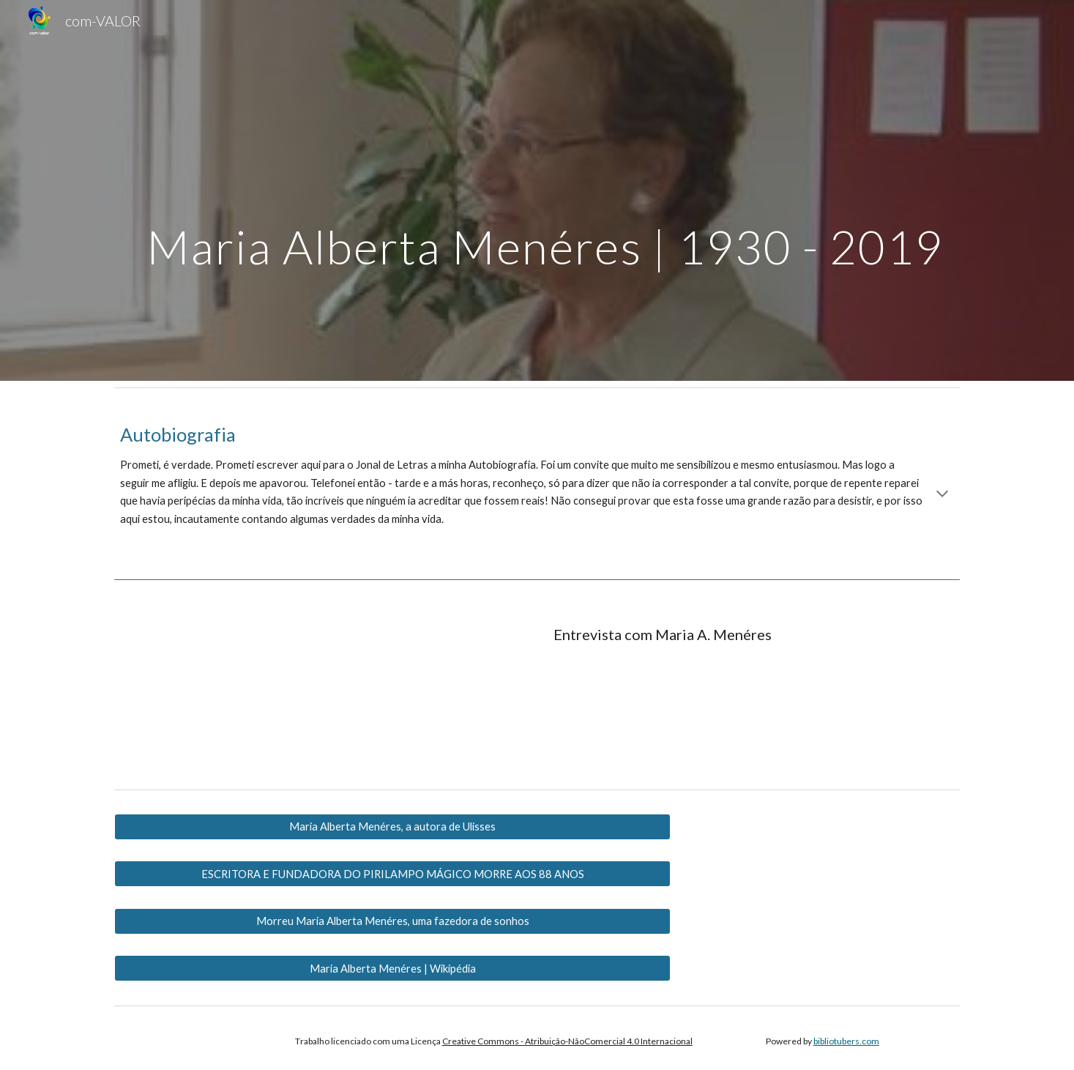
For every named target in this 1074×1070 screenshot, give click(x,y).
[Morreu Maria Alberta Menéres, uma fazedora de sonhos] (392, 921)
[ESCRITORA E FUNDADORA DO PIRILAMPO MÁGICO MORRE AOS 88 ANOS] (392, 874)
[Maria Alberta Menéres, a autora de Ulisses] (392, 827)
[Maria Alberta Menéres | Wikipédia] (392, 968)
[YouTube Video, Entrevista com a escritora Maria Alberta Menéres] (247, 690)
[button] (942, 495)
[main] (536, 190)
